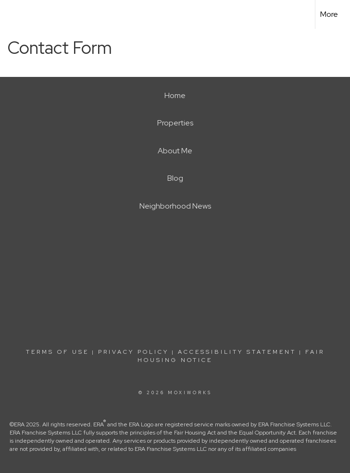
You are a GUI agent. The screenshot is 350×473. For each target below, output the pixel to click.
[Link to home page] (12, 14)
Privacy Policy (133, 352)
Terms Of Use (57, 352)
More (329, 14)
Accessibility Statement (237, 352)
